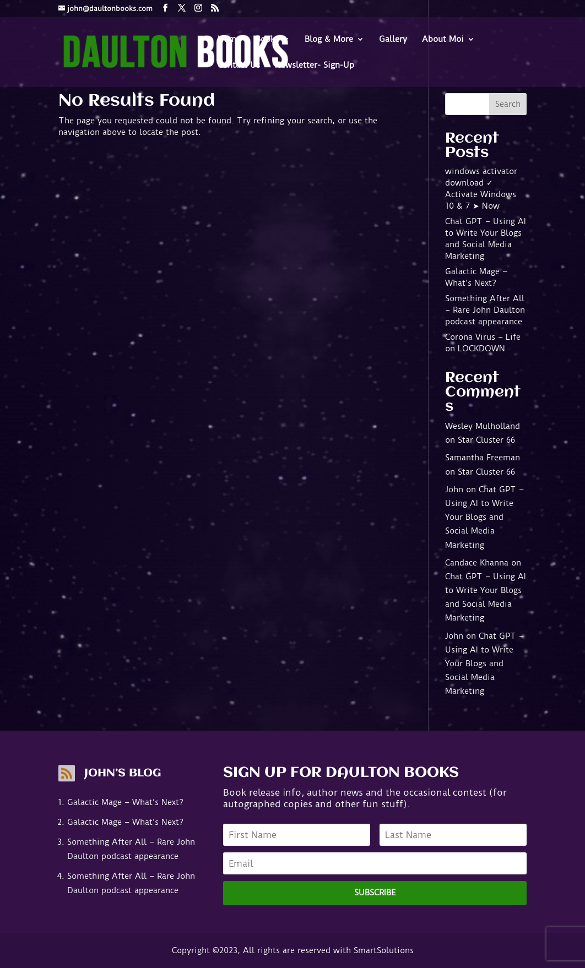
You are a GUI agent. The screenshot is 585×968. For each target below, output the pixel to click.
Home (229, 39)
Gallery (393, 39)
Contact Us (239, 65)
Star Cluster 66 (486, 440)
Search (508, 104)
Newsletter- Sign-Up (314, 65)
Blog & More (329, 39)
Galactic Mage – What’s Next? (125, 802)
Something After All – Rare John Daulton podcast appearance (485, 310)
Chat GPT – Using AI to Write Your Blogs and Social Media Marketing (484, 517)
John (454, 489)
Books (267, 39)
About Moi (443, 39)
